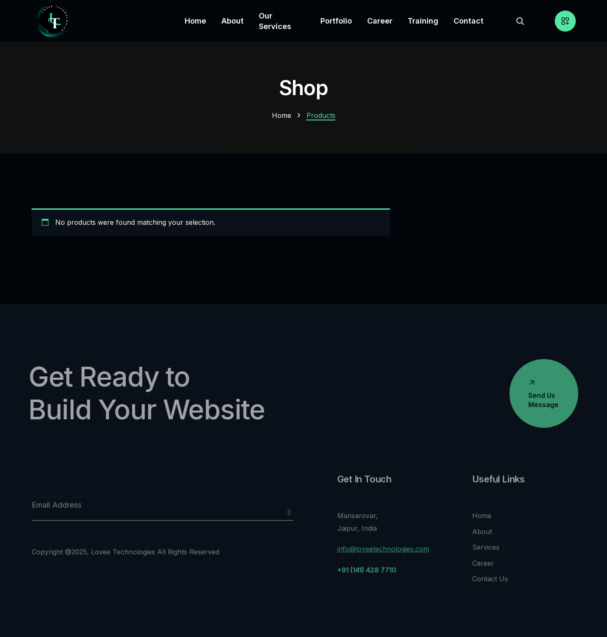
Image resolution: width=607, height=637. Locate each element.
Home (281, 115)
